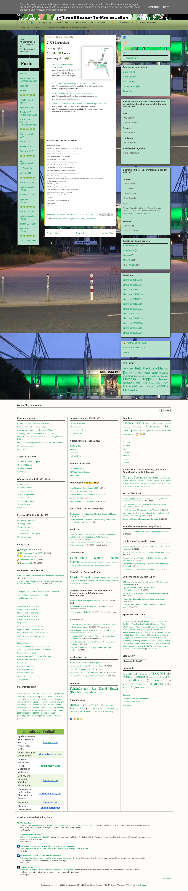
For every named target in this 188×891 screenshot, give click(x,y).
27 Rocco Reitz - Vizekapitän (28, 534)
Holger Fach (85, 583)
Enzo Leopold (129, 76)
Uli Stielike (159, 643)
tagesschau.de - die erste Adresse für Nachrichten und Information (48, 846)
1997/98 (51, 707)
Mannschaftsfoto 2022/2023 (28, 609)
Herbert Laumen (163, 632)
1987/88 (20, 705)
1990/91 (43, 705)
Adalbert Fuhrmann (151, 624)
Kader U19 (25, 141)
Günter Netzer (142, 638)
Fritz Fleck (143, 368)
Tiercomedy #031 (77, 498)
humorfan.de (50, 780)
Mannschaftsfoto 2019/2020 (28, 619)
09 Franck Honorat (24, 487)
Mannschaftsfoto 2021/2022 (28, 613)
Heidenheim (128, 250)
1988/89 (28, 705)
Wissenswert (22, 663)
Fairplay (126, 459)
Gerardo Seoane (133, 477)
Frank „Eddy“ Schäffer (161, 640)
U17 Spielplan (26, 168)
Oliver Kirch (161, 483)
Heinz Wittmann (138, 649)
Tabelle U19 (25, 146)
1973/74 (51, 696)
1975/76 (20, 699)
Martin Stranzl (80, 577)
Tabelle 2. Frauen (28, 224)
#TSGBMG (98, 712)
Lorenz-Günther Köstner (132, 632)
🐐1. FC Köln (129, 265)
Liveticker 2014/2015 (133, 280)
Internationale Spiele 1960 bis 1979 (31, 659)
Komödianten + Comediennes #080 (84, 488)
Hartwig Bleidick (129, 621)
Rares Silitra (154, 383)
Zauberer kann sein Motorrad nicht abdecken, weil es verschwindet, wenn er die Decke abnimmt (56, 825)
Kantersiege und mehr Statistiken (30, 626)
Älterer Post (107, 233)
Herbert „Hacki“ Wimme (146, 646)
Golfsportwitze (158, 423)
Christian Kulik (150, 632)
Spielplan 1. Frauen (25, 200)
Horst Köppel (158, 629)
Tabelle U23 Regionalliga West (28, 113)
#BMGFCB (158, 673)
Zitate (132, 434)
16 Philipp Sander (24, 524)
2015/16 (57, 716)
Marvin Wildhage (100, 693)
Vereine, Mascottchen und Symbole (89, 22)
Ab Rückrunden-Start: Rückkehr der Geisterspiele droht (74, 93)
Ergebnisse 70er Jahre (25, 666)
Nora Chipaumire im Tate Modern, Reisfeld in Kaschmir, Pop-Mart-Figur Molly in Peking (54, 849)
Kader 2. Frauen (27, 211)
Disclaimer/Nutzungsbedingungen (136, 698)
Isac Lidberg (129, 81)
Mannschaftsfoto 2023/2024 (28, 606)
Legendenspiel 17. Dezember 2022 (31, 629)
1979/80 (51, 699)
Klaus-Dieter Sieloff (132, 643)
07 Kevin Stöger (23, 484)
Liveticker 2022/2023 (133, 318)
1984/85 (44, 702)
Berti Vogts (132, 646)
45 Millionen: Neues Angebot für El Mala (86, 606)
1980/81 (59, 699)
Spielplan (24, 86)
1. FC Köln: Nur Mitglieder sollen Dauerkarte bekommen (145, 531)
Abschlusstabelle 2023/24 (27, 598)
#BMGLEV (152, 677)
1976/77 (28, 699)
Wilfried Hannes (141, 627)
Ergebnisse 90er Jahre (25, 673)
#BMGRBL (136, 680)
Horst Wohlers (151, 649)
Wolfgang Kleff (75, 583)
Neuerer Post (53, 233)
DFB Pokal (21, 449)
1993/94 (20, 707)
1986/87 (59, 702)
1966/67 (44, 694)
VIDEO (38, 27)
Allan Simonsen (147, 643)
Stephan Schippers (133, 486)
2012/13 (35, 716)
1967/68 (51, 694)
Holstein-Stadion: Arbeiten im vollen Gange (140, 569)
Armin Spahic (128, 369)
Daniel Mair (159, 481)
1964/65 (28, 694)
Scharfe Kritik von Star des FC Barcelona (86, 666)
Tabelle (23, 90)
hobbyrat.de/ (50, 742)
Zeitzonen (127, 452)
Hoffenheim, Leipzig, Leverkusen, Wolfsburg (35, 430)
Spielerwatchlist (126, 22)
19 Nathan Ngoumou (25, 494)
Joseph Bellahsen (152, 373)
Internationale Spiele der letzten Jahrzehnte (34, 656)
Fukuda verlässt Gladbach (80, 612)
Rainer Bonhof (143, 621)
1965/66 (36, 694)
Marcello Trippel (138, 379)
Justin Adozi (139, 376)
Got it (165, 7)
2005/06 (20, 713)
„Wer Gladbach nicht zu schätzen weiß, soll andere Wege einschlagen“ (79, 103)
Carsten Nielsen (155, 638)
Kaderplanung (45, 22)
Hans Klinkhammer (144, 629)
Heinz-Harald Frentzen (86, 558)
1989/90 (36, 705)
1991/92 (51, 705)
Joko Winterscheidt (87, 562)
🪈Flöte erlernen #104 (26, 560)
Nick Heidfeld (74, 565)
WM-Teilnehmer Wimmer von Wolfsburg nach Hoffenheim (40, 576)
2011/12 (28, 716)
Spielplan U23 (26, 107)
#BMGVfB (128, 687)
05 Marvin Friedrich (78, 430)
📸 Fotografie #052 (25, 550)
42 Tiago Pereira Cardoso (80, 472)
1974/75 (59, 696)
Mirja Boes (114, 562)
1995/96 (36, 707)
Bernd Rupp (146, 640)
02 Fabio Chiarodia (77, 423)
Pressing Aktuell (78, 218)
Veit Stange (146, 386)
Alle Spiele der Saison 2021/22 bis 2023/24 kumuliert (38, 591)
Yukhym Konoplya (131, 86)
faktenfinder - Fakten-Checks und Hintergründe (40, 855)
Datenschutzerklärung (131, 701)
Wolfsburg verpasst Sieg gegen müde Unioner (141, 510)
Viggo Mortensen (105, 565)
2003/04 (53, 710)
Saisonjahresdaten (134, 430)
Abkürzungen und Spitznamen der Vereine (34, 649)
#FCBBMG (77, 708)
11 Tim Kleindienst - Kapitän (28, 462)
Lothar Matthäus (101, 577)
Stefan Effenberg (111, 581)
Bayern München (131, 245)
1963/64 (20, 694)
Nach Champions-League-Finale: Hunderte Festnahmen (145, 593)
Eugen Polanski (130, 480)
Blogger (143, 885)
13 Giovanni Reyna (24, 491)
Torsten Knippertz (145, 481)
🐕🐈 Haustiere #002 (25, 556)
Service (126, 455)
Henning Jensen (129, 629)
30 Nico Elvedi (76, 433)
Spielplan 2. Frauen (25, 229)
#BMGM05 (165, 677)
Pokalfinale (138, 427)
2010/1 (20, 716)
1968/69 (59, 694)
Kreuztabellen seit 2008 (26, 653)
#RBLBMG (73, 712)
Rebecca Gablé (84, 565)
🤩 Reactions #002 (24, 563)
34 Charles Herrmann (25, 501)
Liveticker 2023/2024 (133, 323)
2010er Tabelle (23, 639)
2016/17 (21, 718)
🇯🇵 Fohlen (127, 445)
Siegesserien (22, 623)
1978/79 (44, 699)
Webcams (21, 676)
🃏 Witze (126, 442)
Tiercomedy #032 (77, 491)
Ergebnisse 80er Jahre (25, 669)
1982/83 (28, 702)
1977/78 (36, 699)
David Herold (129, 72)
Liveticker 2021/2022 (133, 313)
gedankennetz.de (50, 765)
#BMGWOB (142, 687)
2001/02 (37, 710)
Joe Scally (74, 449)
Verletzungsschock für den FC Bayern (85, 662)
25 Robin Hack (23, 498)
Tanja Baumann (145, 486)
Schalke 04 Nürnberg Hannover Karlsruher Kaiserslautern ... (41, 442)
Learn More (154, 7)
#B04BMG (75, 705)
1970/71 (27, 696)
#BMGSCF (159, 680)
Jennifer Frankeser (150, 483)
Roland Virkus (151, 477)
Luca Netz (74, 453)
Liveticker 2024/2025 (133, 328)
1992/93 (59, 705)
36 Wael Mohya (23, 504)
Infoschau (57, 218)
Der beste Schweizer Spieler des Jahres (32, 633)
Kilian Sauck (22, 508)
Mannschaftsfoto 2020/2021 (28, 616)
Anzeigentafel (22, 679)
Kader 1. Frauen (27, 182)
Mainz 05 (127, 260)
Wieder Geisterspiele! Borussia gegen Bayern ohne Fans (74, 83)
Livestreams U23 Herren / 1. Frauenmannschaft (68, 27)
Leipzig (126, 255)
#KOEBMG (98, 709)
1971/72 (35, 696)
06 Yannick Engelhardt (26, 520)
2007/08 (36, 713)
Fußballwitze (129, 423)
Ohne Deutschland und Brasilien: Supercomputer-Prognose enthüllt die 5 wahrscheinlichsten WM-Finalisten (93, 535)
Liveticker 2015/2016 (133, 285)
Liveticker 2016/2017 (133, 289)
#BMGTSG (157, 684)
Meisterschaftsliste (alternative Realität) (33, 646)
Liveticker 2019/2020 (133, 304)
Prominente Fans (158, 426)
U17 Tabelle (25, 173)
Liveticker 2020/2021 (133, 309)
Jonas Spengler (165, 478)
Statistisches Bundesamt (30, 834)
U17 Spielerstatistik (26, 162)
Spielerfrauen (22, 643)
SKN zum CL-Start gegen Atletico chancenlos (88, 676)
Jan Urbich (138, 373)
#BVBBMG (93, 705)
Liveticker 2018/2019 (133, 299)
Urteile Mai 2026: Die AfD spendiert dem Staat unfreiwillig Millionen (46, 870)
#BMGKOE (140, 677)
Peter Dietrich (137, 624)
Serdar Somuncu (94, 565)
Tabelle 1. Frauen (28, 194)
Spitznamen (157, 431)
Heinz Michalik (154, 635)
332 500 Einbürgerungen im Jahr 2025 (35, 837)
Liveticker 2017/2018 (133, 294)
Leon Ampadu (150, 376)
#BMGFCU (127, 677)
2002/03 (45, 710)
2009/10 (51, 713)
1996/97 (44, 707)
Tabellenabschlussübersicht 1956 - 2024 (34, 595)
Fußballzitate (143, 423)
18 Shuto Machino (24, 468)
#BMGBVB (128, 674)
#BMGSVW (142, 684)
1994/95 (28, 707)
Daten (126, 352)
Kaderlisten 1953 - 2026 (134, 347)
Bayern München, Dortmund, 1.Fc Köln (33, 423)
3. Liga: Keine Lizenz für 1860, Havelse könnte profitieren (146, 552)
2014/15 (50, 716)
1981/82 (20, 702)
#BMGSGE (128, 684)
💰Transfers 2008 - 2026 (134, 343)
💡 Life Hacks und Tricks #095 (29, 553)
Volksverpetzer (26, 867)
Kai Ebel (97, 562)
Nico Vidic (141, 383)
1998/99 (59, 707)
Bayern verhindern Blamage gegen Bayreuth (140, 519)
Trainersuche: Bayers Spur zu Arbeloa (85, 600)
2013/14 (43, 716)
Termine (126, 462)
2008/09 (44, 713)
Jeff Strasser (99, 581)
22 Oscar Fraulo (23, 530)
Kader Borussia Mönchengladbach (28, 79)
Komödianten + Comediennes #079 (84, 494)
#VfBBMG (108, 712)
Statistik (23, 73)
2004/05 (61, 710)
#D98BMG (109, 705)
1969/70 (20, 696)
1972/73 (43, 696)
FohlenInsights (79, 688)
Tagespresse (91, 218)
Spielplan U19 (26, 151)
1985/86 (51, 702)
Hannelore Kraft (137, 483)
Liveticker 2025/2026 (133, 333)
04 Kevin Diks (75, 427)
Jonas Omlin (75, 475)
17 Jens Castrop (23, 527)
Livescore (25, 27)
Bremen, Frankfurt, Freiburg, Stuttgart (32, 427)
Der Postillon (25, 823)
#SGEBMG (85, 711)
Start (23, 22)
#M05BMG (111, 709)
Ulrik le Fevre (129, 635)
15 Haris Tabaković (24, 465)
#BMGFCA (143, 674)
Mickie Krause (105, 562)
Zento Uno (128, 91)
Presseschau (66, 218)
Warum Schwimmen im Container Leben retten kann (143, 599)
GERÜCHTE (62, 22)
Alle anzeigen (167, 878)
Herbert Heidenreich (157, 627)
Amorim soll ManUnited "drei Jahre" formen (87, 672)
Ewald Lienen (141, 635)
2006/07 (28, 713)
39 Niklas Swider (24, 537)
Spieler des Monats (148, 22)
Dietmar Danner (157, 621)
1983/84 (36, 702)
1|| (24, 716)
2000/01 (29, 710)
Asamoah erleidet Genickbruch (82, 669)
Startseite (80, 233)
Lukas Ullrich (75, 456)
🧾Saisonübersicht (131, 58)
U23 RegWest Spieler (26, 101)
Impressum (127, 705)
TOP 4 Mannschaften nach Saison (30, 636)
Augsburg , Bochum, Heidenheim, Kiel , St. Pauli (36, 433)
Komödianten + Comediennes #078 (84, 501)
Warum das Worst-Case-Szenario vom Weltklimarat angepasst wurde (46, 858)
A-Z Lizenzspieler (28, 240)
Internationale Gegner (25, 446)
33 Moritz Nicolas (77, 468)
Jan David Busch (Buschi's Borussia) (94, 690)
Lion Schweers (162, 376)
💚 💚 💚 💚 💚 (27, 95)
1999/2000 (21, 710)
